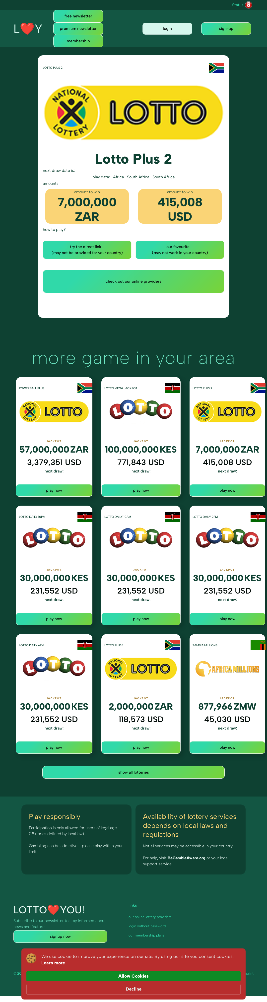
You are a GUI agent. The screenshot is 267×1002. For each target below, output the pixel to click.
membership (78, 41)
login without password (147, 926)
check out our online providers (133, 281)
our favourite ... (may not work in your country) (180, 249)
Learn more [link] (127, 989)
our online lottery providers (150, 917)
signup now (60, 936)
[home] (27, 29)
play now (54, 490)
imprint (248, 973)
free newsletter (78, 16)
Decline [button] (227, 986)
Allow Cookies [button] (189, 985)
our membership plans (146, 935)
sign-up (226, 28)
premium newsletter (78, 28)
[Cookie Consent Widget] (133, 986)
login (167, 28)
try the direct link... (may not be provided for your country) (87, 249)
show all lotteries (133, 772)
